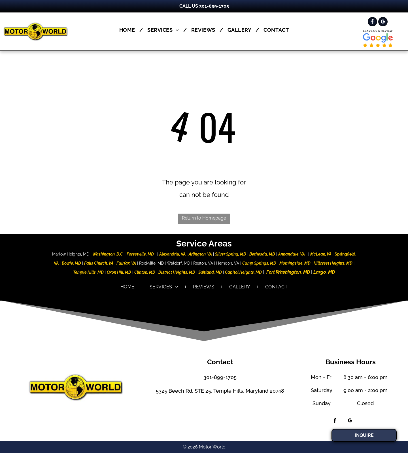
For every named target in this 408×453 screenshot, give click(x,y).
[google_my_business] (383, 22)
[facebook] (372, 22)
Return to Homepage (204, 218)
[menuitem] (129, 30)
